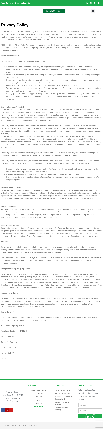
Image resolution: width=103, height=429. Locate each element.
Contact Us (39, 403)
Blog (38, 400)
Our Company (39, 394)
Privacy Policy (38, 407)
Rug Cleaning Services (63, 394)
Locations (38, 397)
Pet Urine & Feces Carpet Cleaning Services (64, 398)
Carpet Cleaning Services (64, 390)
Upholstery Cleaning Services (62, 403)
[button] (93, 11)
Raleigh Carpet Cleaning (38, 390)
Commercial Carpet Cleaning (62, 409)
